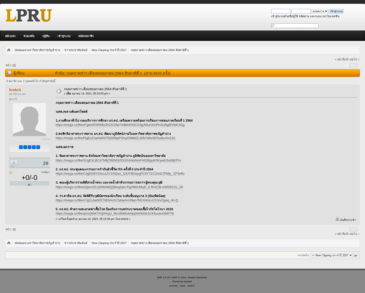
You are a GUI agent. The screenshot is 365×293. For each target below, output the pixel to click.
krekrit (15, 90)
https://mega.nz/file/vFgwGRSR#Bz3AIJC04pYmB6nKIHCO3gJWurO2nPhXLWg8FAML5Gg (120, 125)
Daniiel (188, 281)
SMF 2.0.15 (163, 277)
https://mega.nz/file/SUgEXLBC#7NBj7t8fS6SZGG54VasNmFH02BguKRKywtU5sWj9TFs (118, 160)
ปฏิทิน (46, 36)
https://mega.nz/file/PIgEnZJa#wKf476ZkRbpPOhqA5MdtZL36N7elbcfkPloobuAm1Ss (115, 138)
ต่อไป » (354, 59)
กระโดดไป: (303, 255)
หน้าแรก (10, 36)
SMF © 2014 (179, 277)
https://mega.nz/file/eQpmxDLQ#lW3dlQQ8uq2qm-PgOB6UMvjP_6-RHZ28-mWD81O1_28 (119, 187)
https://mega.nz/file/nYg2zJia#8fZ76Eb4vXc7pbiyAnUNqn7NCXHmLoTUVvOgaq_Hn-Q (117, 200)
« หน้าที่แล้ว (342, 59)
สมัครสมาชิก (86, 36)
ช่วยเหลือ (28, 36)
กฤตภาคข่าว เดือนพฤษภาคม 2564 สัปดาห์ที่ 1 (95, 89)
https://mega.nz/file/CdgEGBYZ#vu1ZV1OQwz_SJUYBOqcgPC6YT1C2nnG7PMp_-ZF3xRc (120, 173)
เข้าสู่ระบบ (64, 36)
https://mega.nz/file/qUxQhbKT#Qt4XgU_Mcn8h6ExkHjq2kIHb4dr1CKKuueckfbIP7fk (115, 213)
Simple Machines (197, 277)
